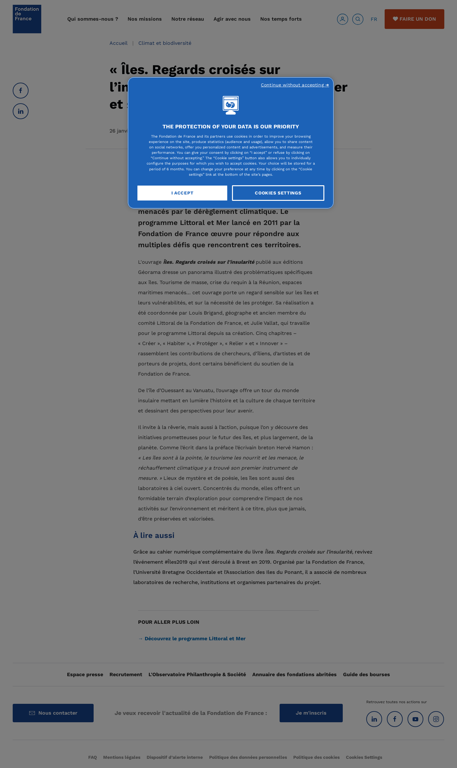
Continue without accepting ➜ (295, 84)
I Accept (182, 192)
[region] (231, 143)
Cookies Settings (278, 192)
